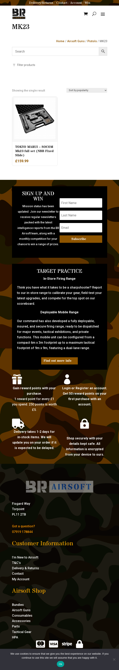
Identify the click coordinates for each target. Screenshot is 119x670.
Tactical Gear (21, 632)
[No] (114, 659)
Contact (61, 3)
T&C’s (16, 563)
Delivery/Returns (41, 3)
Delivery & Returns (25, 568)
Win (87, 3)
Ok (60, 664)
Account (76, 3)
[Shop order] (86, 90)
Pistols (92, 41)
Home (60, 41)
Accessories (21, 621)
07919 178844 (22, 532)
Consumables (22, 615)
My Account (20, 579)
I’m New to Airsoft (25, 557)
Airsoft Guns (76, 41)
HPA (15, 637)
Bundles (18, 605)
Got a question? (23, 526)
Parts (16, 626)
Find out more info (57, 360)
